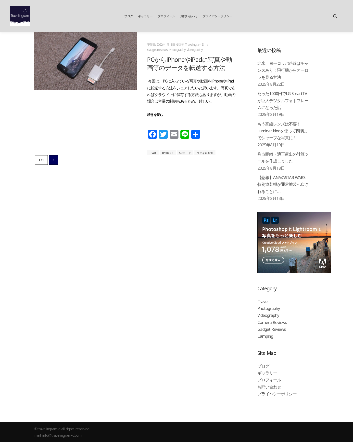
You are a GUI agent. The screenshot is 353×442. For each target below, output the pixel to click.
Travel (262, 301)
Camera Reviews (272, 322)
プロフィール (269, 380)
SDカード (185, 153)
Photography (177, 50)
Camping (265, 336)
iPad (153, 153)
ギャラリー (267, 373)
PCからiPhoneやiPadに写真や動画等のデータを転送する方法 (189, 63)
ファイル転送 (205, 153)
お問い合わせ (269, 387)
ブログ (263, 366)
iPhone (167, 153)
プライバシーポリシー (277, 394)
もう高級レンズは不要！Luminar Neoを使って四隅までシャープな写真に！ (282, 131)
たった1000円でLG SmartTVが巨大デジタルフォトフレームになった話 (282, 100)
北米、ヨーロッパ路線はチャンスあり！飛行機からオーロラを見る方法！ (282, 70)
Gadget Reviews (157, 50)
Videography (194, 50)
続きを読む (155, 114)
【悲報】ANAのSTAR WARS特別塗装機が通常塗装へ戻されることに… (282, 184)
